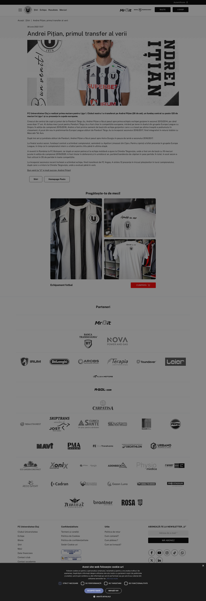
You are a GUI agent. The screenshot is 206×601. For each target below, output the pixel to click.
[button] (103, 596)
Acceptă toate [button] (94, 591)
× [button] (203, 566)
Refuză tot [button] (113, 591)
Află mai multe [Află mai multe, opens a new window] (112, 578)
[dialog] (103, 582)
